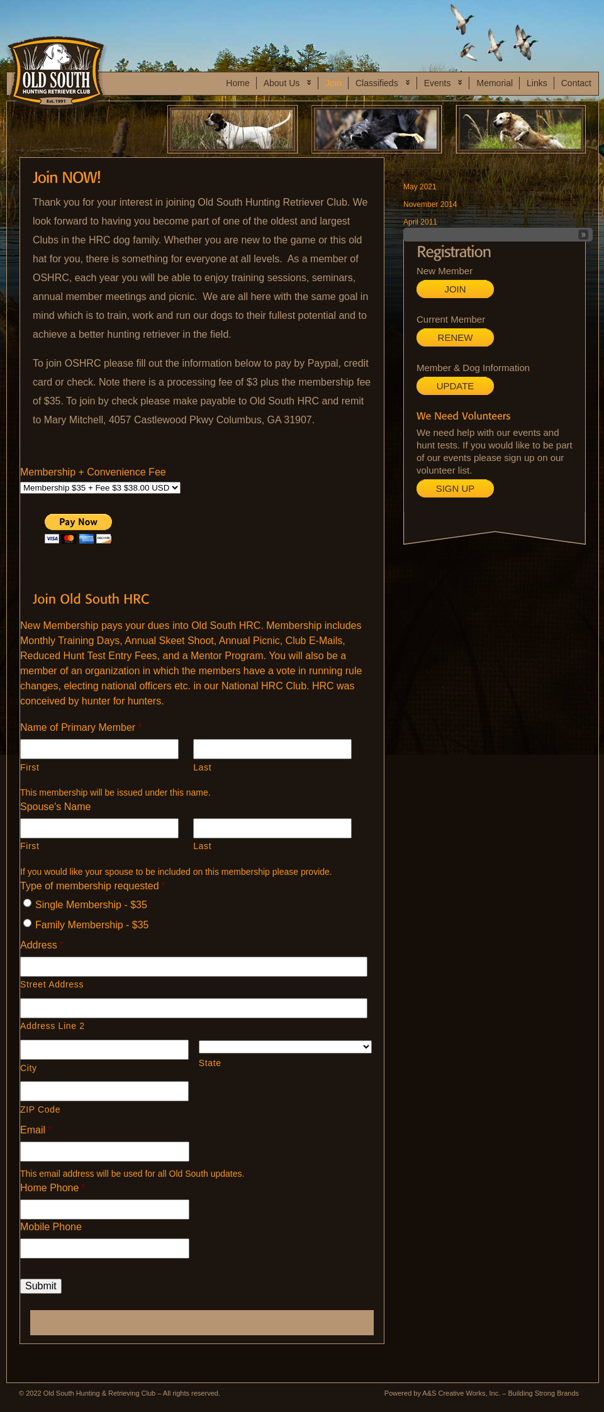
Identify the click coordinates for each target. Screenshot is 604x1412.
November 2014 (430, 204)
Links (537, 83)
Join (333, 83)
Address (42, 945)
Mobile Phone (51, 1226)
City (28, 1068)
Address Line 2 (52, 1026)
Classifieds (380, 83)
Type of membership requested (92, 886)
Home (237, 83)
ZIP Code (40, 1109)
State (210, 1063)
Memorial (494, 83)
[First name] (99, 749)
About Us (285, 83)
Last (202, 767)
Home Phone (53, 1187)
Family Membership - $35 (92, 925)
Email (36, 1130)
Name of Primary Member (81, 727)
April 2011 (420, 222)
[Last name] (272, 749)
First (30, 767)
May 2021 (420, 186)
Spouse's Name (55, 806)
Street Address (52, 984)
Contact (576, 83)
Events (440, 83)
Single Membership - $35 (91, 904)
